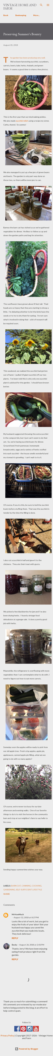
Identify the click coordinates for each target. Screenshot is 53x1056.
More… (36, 15)
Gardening (9, 889)
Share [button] (6, 894)
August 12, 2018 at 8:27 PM (26, 917)
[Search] (41, 5)
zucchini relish (22, 121)
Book (5, 15)
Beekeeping (20, 15)
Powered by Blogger (26, 1049)
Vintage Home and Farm (19, 6)
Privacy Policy (7, 1035)
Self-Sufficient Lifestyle (29, 889)
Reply (15, 938)
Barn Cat (16, 886)
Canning (26, 886)
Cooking (37, 886)
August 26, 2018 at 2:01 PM (31, 945)
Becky (14, 945)
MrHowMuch (18, 914)
